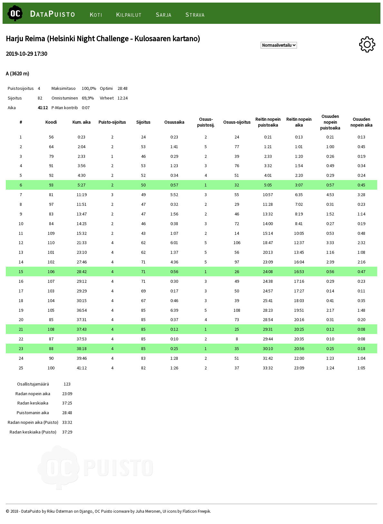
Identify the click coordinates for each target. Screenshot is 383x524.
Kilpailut (129, 14)
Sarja (163, 14)
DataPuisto (53, 13)
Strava (195, 14)
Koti (96, 14)
